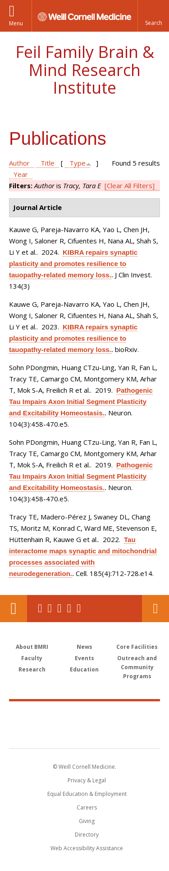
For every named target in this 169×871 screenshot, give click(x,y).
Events (84, 658)
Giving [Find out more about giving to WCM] (87, 821)
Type (77, 162)
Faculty (31, 658)
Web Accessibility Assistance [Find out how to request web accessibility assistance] (86, 848)
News (84, 647)
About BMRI (32, 647)
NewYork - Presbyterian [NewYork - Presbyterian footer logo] (84, 733)
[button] (153, 16)
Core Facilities (137, 647)
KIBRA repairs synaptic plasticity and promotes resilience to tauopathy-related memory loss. (73, 263)
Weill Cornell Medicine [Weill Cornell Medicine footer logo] (84, 714)
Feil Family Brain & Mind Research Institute (84, 70)
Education (84, 669)
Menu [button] (16, 23)
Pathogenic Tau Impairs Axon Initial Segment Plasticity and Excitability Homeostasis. (81, 401)
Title (48, 162)
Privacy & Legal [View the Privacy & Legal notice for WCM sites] (87, 780)
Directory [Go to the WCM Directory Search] (87, 834)
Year (21, 174)
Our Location (13, 608)
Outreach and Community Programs (137, 667)
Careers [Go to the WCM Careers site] (87, 807)
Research (32, 669)
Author (19, 162)
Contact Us (155, 608)
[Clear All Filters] (130, 185)
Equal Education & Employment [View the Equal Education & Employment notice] (87, 794)
